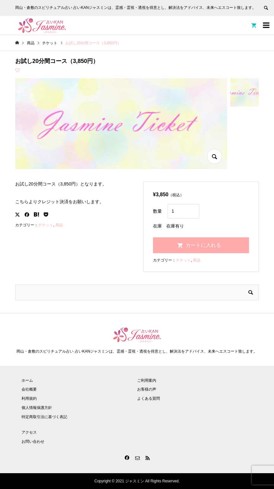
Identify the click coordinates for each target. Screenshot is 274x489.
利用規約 (29, 398)
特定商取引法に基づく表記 (44, 417)
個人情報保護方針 (37, 407)
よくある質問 (148, 398)
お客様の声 (146, 389)
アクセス (29, 432)
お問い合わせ (33, 441)
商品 (59, 225)
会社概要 (29, 389)
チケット (45, 225)
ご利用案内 (146, 380)
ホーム (27, 380)
